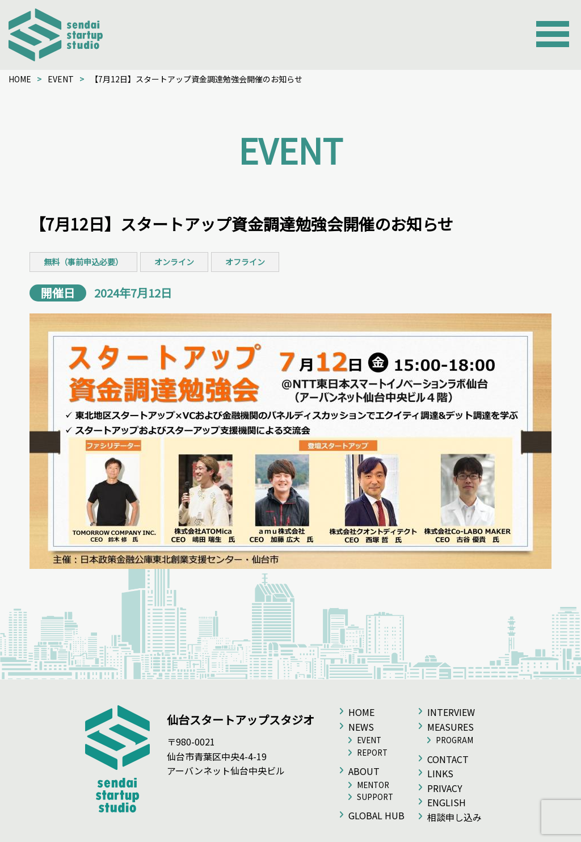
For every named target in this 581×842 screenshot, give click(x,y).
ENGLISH (446, 802)
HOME (20, 79)
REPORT (372, 752)
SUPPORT (375, 796)
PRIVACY (444, 788)
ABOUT (364, 771)
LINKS (440, 773)
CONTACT (448, 759)
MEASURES (450, 727)
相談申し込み (454, 817)
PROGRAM (454, 740)
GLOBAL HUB (376, 815)
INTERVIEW (451, 712)
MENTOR (373, 785)
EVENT (61, 79)
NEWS (361, 727)
